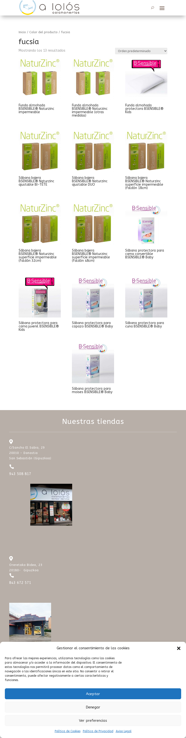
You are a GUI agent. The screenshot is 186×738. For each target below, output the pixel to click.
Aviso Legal (124, 731)
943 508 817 (20, 474)
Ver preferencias (93, 720)
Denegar (93, 707)
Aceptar (93, 694)
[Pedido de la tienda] (141, 51)
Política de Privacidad (98, 731)
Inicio (22, 32)
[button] (178, 648)
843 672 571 (20, 583)
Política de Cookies (67, 731)
